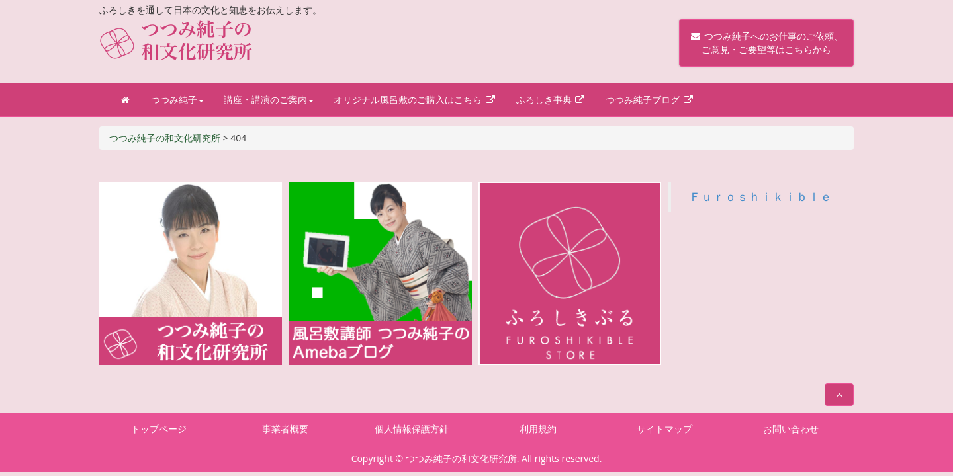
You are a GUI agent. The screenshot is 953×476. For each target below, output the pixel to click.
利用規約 (538, 428)
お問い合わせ (791, 428)
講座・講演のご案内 (269, 99)
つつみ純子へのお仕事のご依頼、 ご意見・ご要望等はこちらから (766, 43)
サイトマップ (664, 428)
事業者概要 (285, 428)
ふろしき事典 (551, 99)
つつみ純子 (177, 99)
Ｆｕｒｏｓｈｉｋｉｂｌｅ (760, 196)
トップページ (159, 428)
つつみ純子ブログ (650, 99)
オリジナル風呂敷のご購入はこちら (415, 99)
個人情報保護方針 (412, 428)
